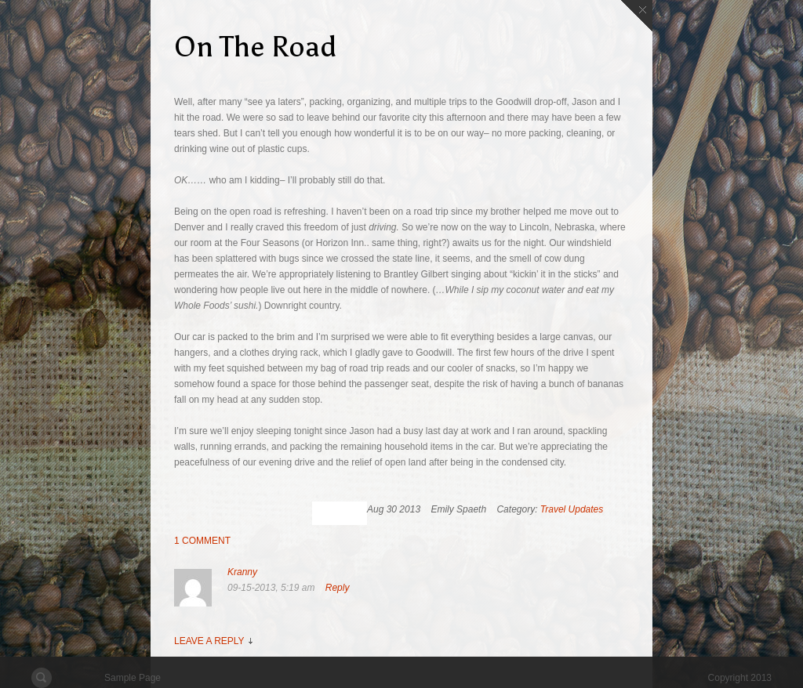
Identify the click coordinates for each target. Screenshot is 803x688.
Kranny (242, 572)
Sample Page (132, 677)
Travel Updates (571, 509)
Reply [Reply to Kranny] (337, 587)
